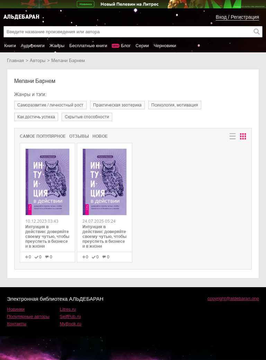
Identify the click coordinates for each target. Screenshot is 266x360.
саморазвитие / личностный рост (50, 105)
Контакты (16, 323)
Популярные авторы (28, 316)
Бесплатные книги (88, 45)
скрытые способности (87, 116)
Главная (15, 60)
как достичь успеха (36, 116)
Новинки (16, 309)
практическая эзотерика (117, 105)
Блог (126, 45)
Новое (100, 136)
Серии (142, 45)
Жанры (57, 45)
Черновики (165, 45)
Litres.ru (68, 309)
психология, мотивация (174, 105)
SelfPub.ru (70, 316)
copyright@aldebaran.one (233, 298)
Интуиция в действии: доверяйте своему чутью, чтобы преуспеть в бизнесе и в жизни (47, 236)
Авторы (37, 60)
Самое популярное (43, 136)
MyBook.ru (70, 323)
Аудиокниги (33, 45)
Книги (10, 45)
